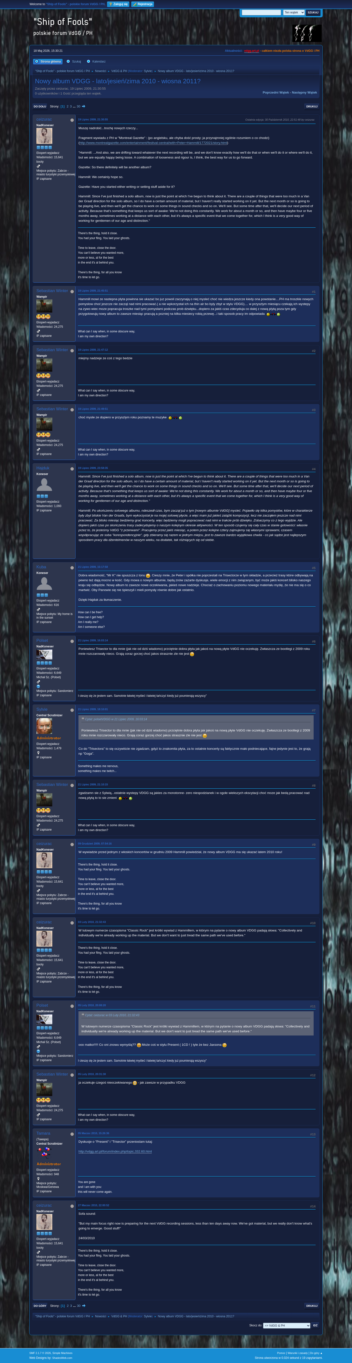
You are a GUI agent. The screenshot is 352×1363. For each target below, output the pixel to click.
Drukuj (312, 106)
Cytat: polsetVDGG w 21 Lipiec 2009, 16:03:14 (116, 719)
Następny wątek (304, 92)
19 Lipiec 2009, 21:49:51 (93, 408)
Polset (42, 640)
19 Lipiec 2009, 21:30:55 (93, 119)
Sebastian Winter (52, 290)
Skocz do (255, 1325)
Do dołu (40, 106)
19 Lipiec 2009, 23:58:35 (93, 467)
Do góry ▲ (316, 1353)
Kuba (41, 567)
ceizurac (44, 119)
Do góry (40, 1305)
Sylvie (148, 71)
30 (78, 106)
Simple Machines (62, 1353)
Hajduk (42, 468)
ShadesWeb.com (62, 1357)
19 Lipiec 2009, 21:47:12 (93, 349)
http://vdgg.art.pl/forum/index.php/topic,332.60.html (115, 1151)
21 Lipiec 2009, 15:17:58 (93, 566)
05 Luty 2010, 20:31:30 (92, 1074)
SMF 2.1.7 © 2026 (40, 1353)
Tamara (43, 1133)
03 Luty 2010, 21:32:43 (92, 921)
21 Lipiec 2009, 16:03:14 (93, 640)
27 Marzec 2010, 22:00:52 (93, 1205)
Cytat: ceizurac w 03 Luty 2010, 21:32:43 (112, 1015)
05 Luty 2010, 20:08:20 (92, 1005)
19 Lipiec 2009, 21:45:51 (93, 290)
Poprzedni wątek (276, 92)
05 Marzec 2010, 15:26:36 (93, 1133)
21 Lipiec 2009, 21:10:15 (93, 784)
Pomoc (281, 1353)
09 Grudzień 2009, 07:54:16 (95, 843)
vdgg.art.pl (251, 51)
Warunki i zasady (298, 1353)
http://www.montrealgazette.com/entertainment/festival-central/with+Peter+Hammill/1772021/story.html (153, 143)
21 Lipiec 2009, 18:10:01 (93, 709)
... (75, 106)
